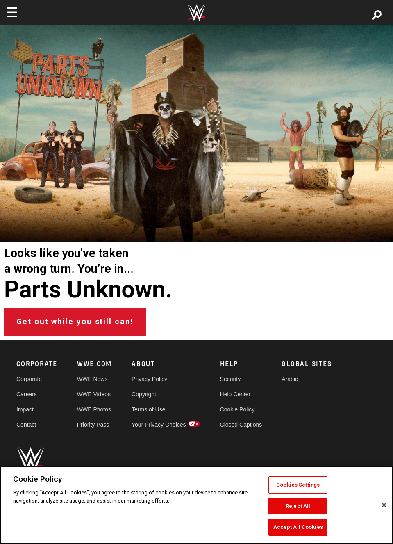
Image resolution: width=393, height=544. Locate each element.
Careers (26, 394)
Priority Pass (93, 424)
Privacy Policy (149, 379)
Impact (25, 409)
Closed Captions (241, 424)
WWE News (92, 379)
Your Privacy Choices (159, 424)
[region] (196, 505)
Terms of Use (148, 409)
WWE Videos (94, 394)
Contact (26, 424)
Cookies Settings (298, 485)
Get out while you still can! (75, 321)
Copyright (144, 394)
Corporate (29, 379)
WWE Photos (94, 409)
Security (230, 379)
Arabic (290, 379)
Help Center (235, 394)
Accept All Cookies (298, 527)
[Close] (384, 505)
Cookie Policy (237, 409)
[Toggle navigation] (12, 12)
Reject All (298, 506)
